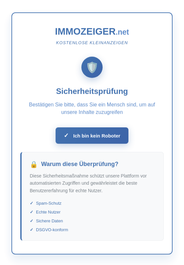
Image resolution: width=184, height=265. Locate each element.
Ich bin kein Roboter (92, 136)
